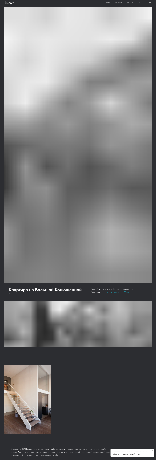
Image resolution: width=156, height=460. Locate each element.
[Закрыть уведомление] (152, 451)
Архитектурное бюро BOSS (117, 292)
